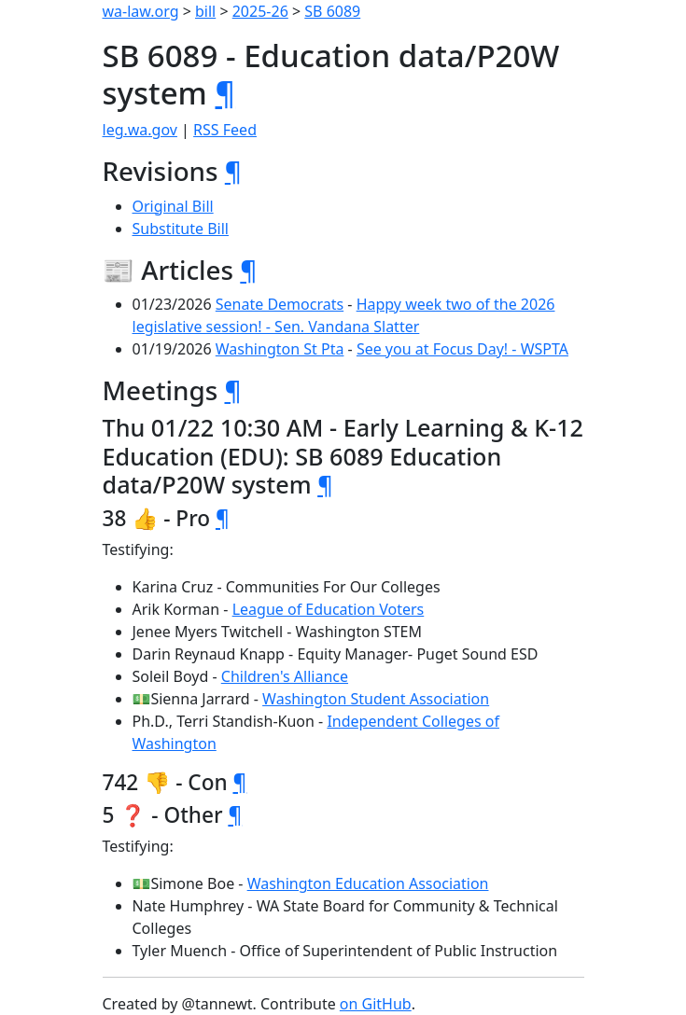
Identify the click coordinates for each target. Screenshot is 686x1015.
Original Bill (173, 206)
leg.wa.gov (140, 129)
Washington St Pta (280, 349)
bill (205, 11)
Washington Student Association (375, 698)
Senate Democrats (279, 304)
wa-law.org (141, 11)
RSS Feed (225, 129)
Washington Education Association (368, 883)
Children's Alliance (284, 676)
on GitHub (376, 1004)
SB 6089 (332, 11)
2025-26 (260, 11)
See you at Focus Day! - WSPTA (462, 349)
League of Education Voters (328, 609)
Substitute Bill (181, 228)
